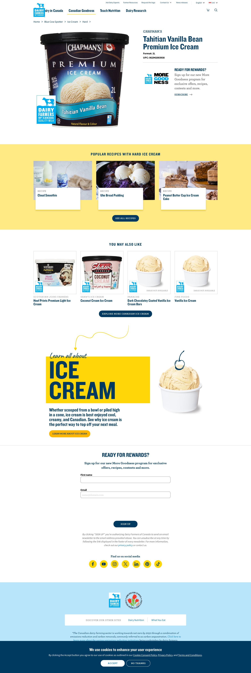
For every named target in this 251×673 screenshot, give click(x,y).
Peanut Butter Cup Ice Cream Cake (181, 197)
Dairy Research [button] (156, 10)
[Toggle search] (216, 10)
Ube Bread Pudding (112, 195)
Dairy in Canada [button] (63, 10)
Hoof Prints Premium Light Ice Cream (52, 302)
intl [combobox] (213, 2)
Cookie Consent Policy (145, 655)
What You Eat (158, 620)
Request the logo (148, 2)
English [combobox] (199, 2)
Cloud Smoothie (47, 195)
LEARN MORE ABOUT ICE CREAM (69, 433)
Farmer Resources (130, 2)
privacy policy (125, 545)
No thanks (138, 663)
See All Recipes (125, 218)
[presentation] (125, 509)
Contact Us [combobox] (164, 2)
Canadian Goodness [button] (95, 10)
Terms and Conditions (190, 655)
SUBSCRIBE (183, 94)
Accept (113, 663)
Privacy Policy (165, 655)
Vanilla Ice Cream (185, 300)
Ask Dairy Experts (112, 2)
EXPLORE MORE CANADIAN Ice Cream (125, 313)
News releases (182, 2)
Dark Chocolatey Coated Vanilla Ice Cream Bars (149, 302)
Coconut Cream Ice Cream (96, 300)
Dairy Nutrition (136, 620)
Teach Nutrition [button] (127, 10)
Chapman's (152, 31)
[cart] (208, 10)
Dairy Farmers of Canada (39, 10)
